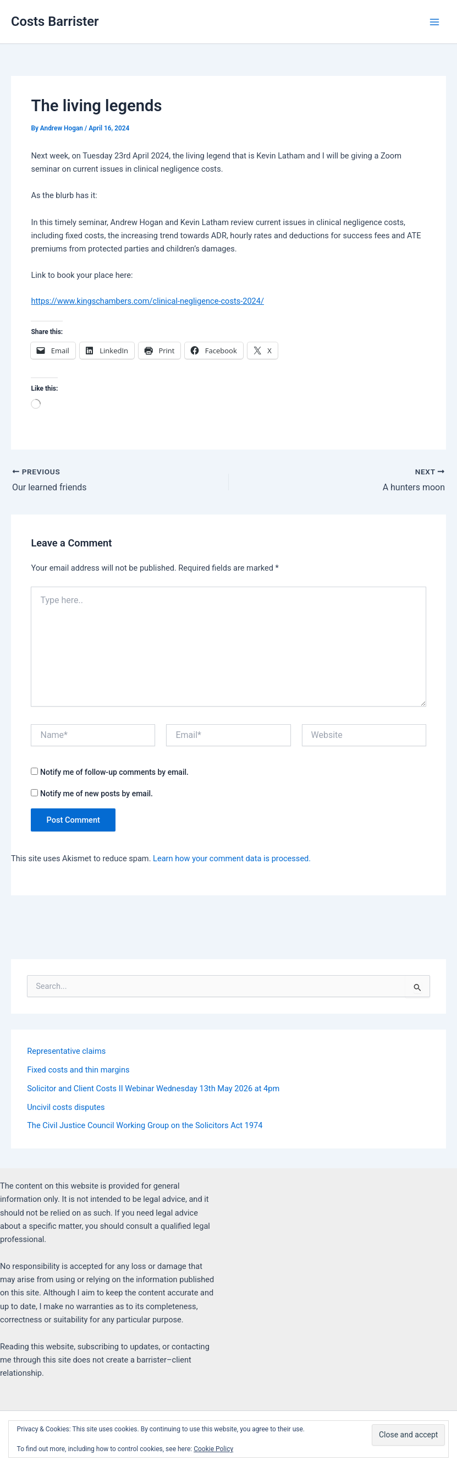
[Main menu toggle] (434, 22)
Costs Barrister (55, 21)
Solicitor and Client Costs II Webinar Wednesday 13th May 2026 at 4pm (153, 1088)
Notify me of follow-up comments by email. (114, 772)
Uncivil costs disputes (65, 1107)
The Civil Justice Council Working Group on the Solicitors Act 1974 (144, 1125)
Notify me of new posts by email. (96, 793)
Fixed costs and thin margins (78, 1070)
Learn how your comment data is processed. (232, 858)
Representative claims (66, 1051)
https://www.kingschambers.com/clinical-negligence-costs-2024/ (147, 301)
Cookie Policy (213, 1449)
